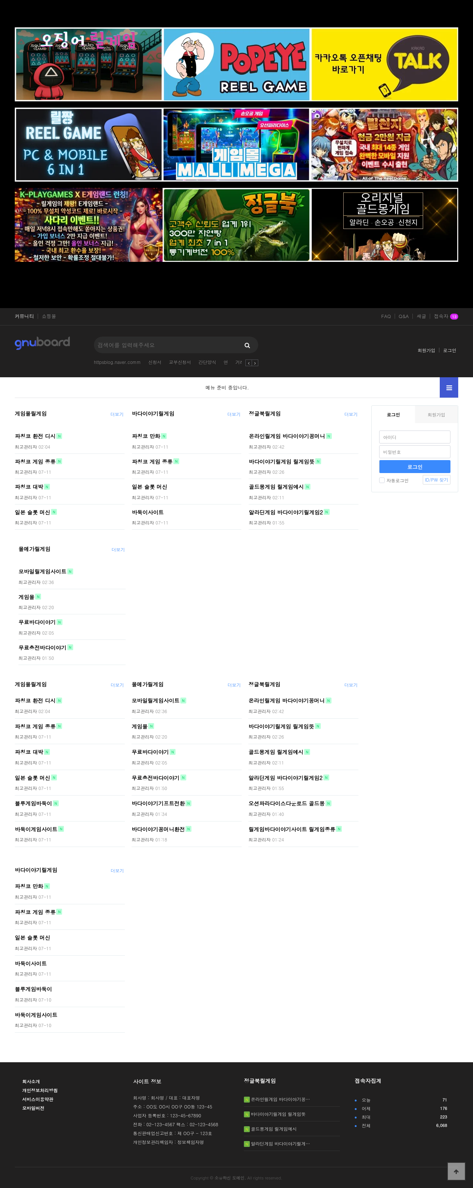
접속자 (446, 317)
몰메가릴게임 (34, 549)
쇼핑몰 (49, 316)
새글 (421, 316)
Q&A (404, 316)
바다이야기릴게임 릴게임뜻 (281, 461)
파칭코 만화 (146, 436)
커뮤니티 (24, 316)
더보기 (117, 414)
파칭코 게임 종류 (35, 461)
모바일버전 (33, 1108)
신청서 (154, 362)
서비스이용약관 (37, 1099)
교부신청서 (180, 362)
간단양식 (207, 362)
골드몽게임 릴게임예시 (276, 486)
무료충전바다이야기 (42, 647)
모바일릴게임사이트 (42, 571)
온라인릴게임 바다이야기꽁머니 (287, 436)
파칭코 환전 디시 (35, 436)
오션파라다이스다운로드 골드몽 (286, 803)
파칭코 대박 (29, 486)
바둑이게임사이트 (36, 829)
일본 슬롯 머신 (32, 512)
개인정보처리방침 (40, 1090)
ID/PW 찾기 (436, 479)
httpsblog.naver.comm (117, 362)
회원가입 (426, 350)
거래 (239, 362)
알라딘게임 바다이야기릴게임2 (286, 512)
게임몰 (26, 596)
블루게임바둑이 (33, 803)
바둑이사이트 (148, 512)
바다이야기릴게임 (153, 413)
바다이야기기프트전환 (158, 803)
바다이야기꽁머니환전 (158, 829)
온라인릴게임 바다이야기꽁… (280, 1099)
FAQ (386, 316)
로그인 (449, 350)
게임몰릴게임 (31, 413)
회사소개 (31, 1081)
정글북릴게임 (264, 413)
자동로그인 (394, 480)
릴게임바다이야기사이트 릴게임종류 (291, 829)
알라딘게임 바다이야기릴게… (280, 1143)
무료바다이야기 (37, 622)
